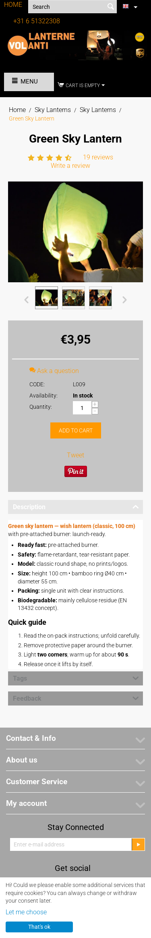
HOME (13, 4)
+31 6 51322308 (36, 21)
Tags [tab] (76, 677)
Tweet (75, 455)
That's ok (39, 927)
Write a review (70, 165)
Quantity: (40, 407)
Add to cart (76, 430)
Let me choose (26, 912)
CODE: (37, 384)
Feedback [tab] (76, 697)
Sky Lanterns (53, 110)
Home (17, 110)
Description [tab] (76, 506)
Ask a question (54, 371)
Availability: (43, 395)
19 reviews (98, 157)
